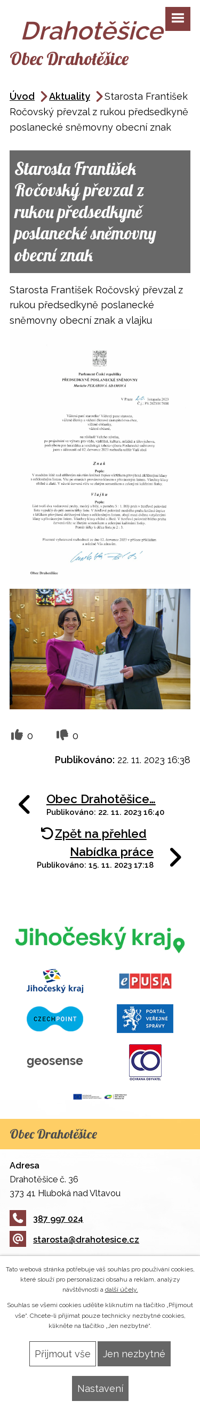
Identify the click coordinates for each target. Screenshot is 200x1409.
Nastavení (100, 1388)
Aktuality (69, 96)
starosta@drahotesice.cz (74, 1240)
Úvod (22, 96)
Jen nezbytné (134, 1353)
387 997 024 (46, 1219)
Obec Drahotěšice (69, 58)
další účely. (121, 1289)
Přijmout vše (63, 1353)
